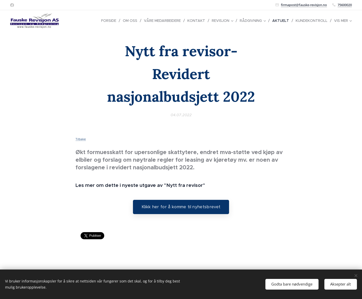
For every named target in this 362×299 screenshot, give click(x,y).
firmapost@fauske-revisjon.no (304, 5)
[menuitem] (110, 20)
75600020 (345, 5)
